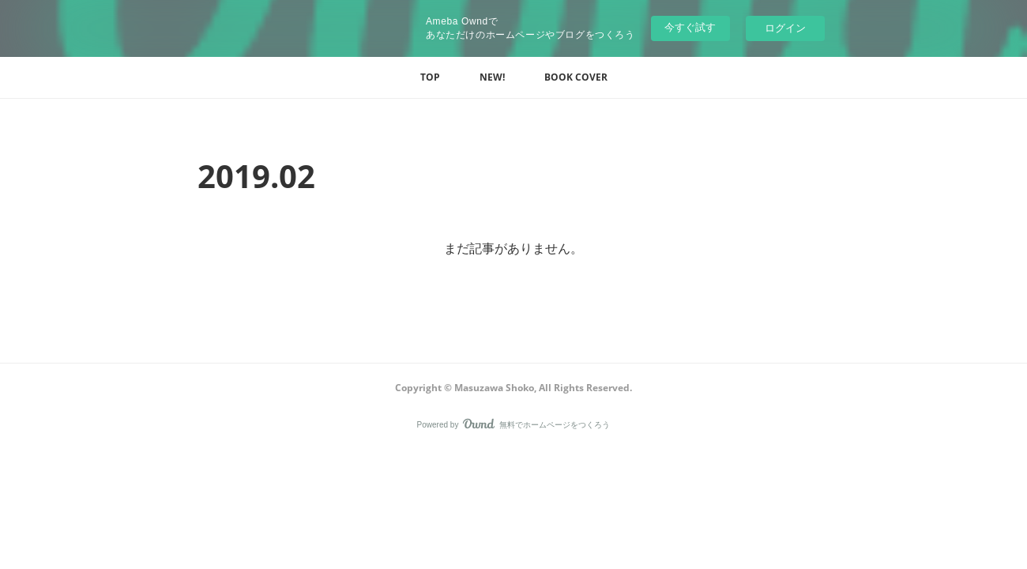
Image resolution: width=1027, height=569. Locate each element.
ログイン (785, 28)
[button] (430, 77)
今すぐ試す (690, 27)
